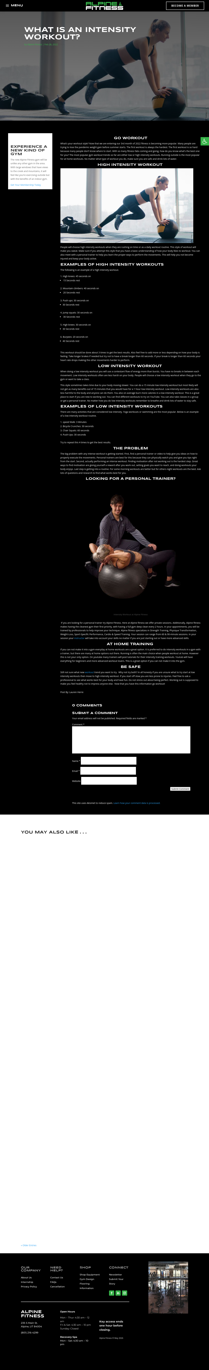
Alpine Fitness (34, 44)
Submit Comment (180, 788)
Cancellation (57, 1286)
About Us (26, 1277)
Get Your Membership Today (26, 184)
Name (76, 761)
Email (76, 771)
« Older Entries (28, 1245)
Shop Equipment (90, 1274)
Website (76, 781)
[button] (205, 141)
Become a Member (185, 5)
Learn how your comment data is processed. (136, 803)
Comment (78, 724)
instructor (79, 638)
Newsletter (115, 1274)
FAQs (53, 1282)
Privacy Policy (29, 1286)
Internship (27, 1282)
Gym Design (87, 1279)
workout (89, 672)
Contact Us (56, 1277)
